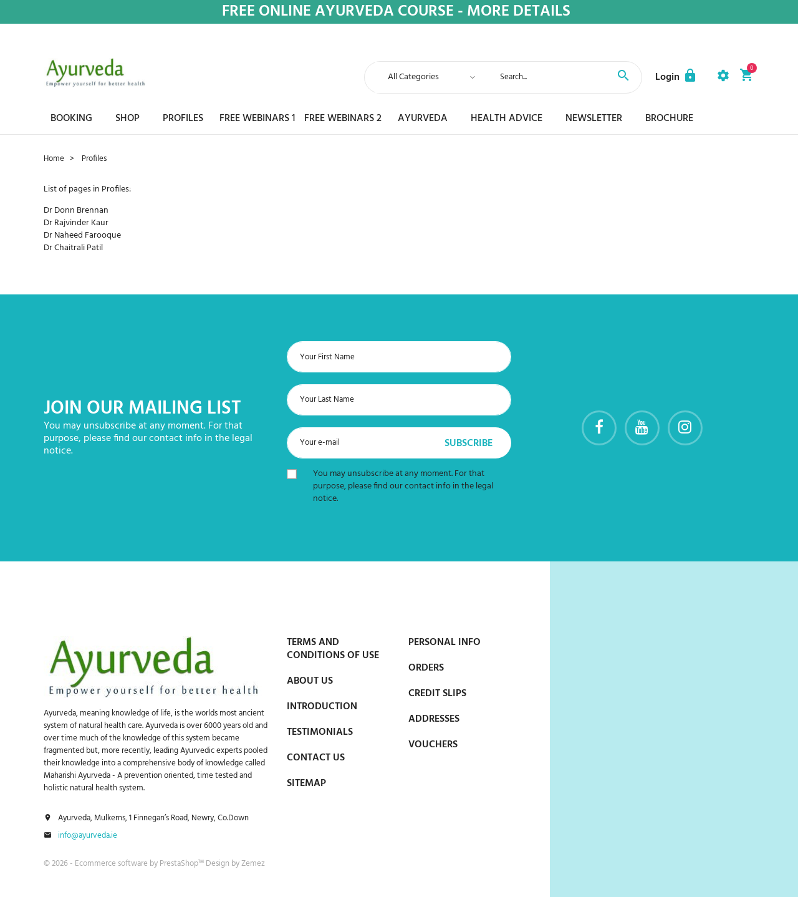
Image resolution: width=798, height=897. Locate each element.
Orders (426, 668)
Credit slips (437, 694)
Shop (127, 118)
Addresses (433, 719)
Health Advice (506, 118)
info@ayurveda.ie (87, 836)
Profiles (183, 118)
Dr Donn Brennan (76, 210)
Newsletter (593, 118)
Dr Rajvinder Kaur (76, 223)
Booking (71, 118)
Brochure (669, 118)
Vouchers (433, 745)
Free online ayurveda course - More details (396, 12)
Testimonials (320, 732)
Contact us (316, 758)
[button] (676, 77)
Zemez (253, 863)
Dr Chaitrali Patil (73, 248)
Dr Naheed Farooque (82, 235)
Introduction (322, 707)
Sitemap (306, 783)
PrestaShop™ (183, 863)
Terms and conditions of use (333, 649)
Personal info (444, 642)
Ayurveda (423, 118)
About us (310, 681)
